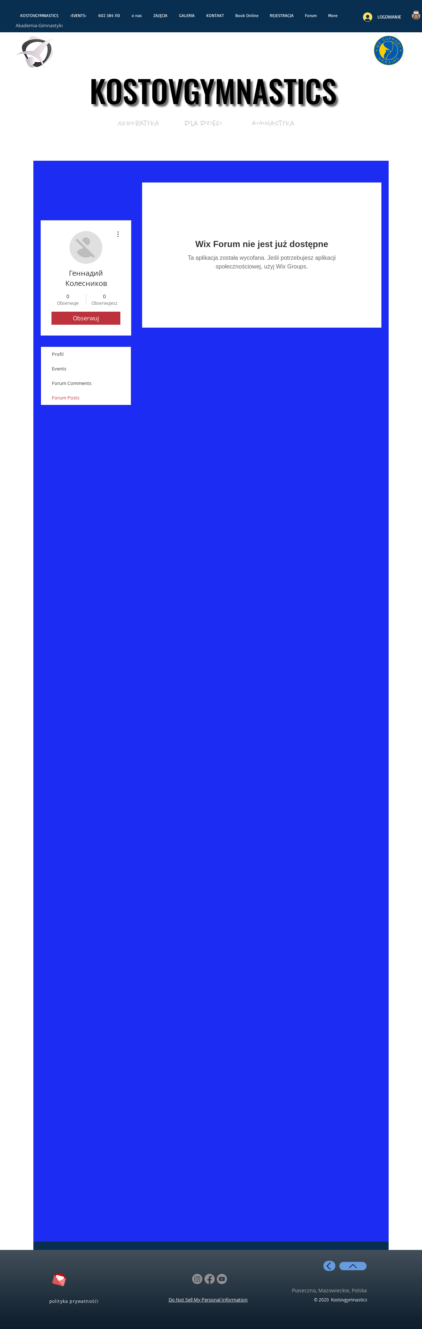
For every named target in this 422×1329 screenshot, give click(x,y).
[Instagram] (197, 1279)
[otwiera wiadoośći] (35, 54)
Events (59, 368)
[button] (281, 15)
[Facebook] (209, 1279)
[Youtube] (222, 1279)
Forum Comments (71, 383)
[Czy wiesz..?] (416, 15)
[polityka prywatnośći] (74, 1301)
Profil (57, 354)
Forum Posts (65, 397)
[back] (329, 1266)
